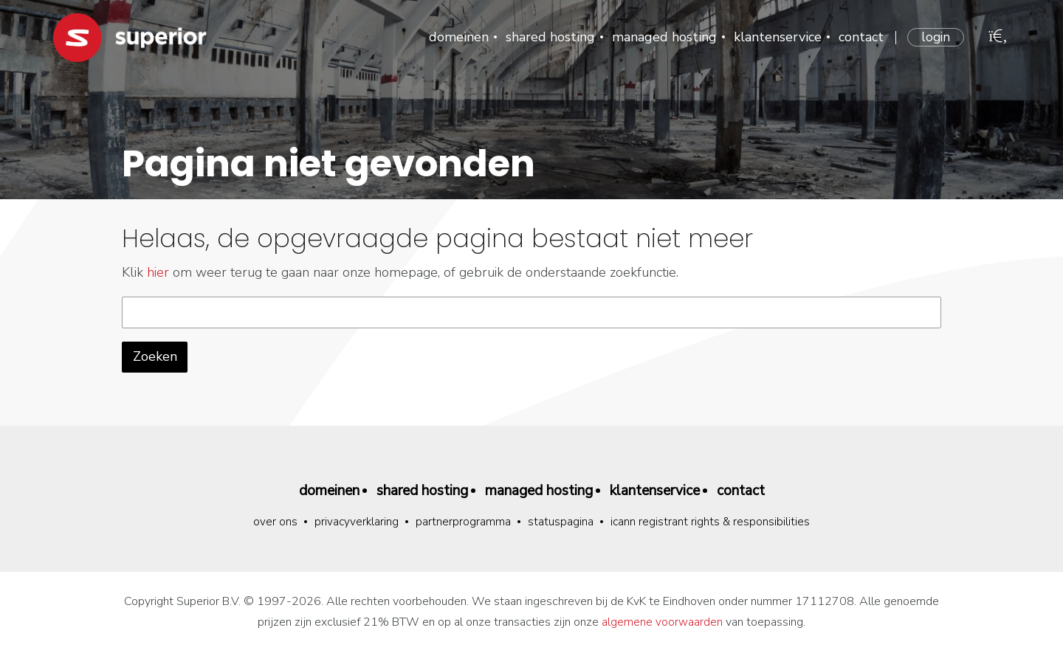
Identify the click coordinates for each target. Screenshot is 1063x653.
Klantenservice (776, 37)
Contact (859, 37)
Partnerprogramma (463, 522)
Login (935, 37)
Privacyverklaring (356, 522)
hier (158, 272)
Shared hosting (549, 37)
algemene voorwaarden (662, 623)
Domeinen (457, 37)
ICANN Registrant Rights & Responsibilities (710, 522)
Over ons (274, 522)
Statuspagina (561, 522)
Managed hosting (662, 37)
